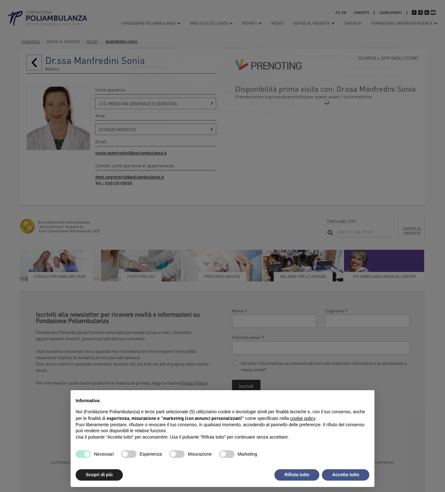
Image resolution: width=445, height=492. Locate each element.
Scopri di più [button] (99, 474)
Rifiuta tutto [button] (297, 474)
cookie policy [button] (302, 418)
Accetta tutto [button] (345, 474)
